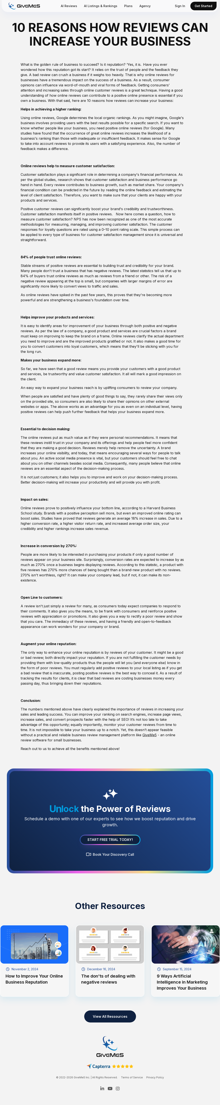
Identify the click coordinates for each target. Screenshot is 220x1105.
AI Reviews (69, 6)
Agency (145, 6)
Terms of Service (132, 1077)
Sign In (180, 6)
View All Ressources (110, 1016)
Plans (128, 6)
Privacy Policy (155, 1077)
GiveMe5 (149, 735)
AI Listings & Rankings (100, 6)
